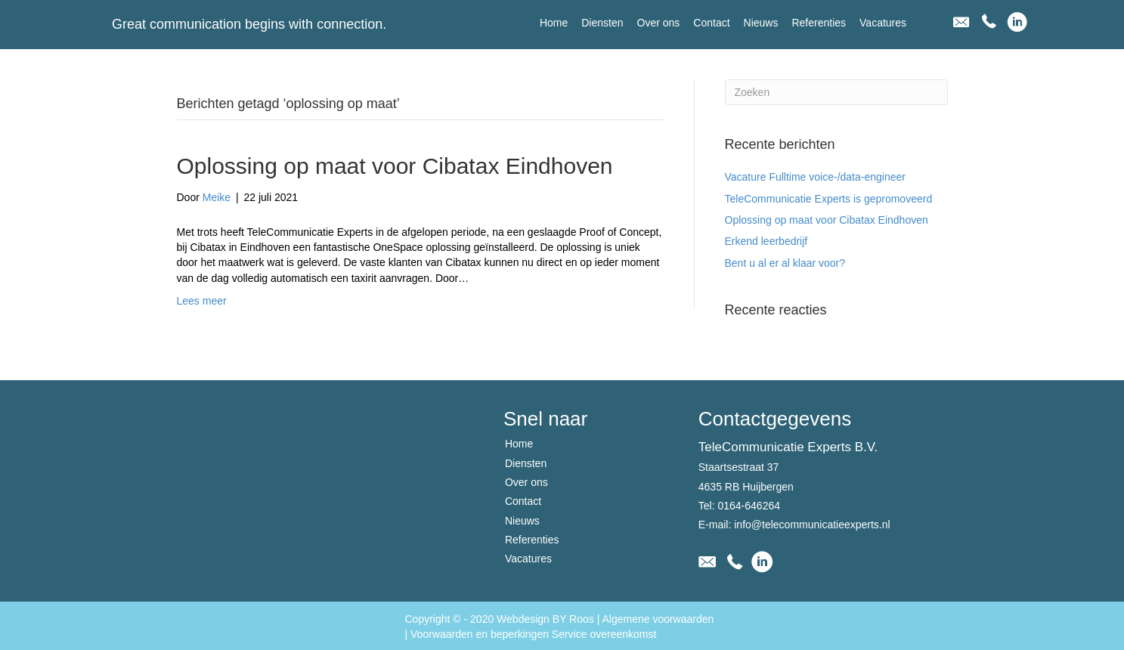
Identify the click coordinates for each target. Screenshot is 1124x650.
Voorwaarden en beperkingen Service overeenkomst (533, 634)
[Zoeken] (836, 92)
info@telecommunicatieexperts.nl (812, 524)
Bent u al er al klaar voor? (785, 263)
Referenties (532, 540)
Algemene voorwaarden (658, 619)
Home (519, 444)
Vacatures (528, 558)
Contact (523, 501)
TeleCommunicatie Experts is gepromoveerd (829, 199)
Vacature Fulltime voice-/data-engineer (815, 177)
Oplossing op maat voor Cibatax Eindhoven (395, 165)
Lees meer (202, 301)
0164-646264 (748, 506)
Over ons (526, 482)
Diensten (526, 463)
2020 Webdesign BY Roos (532, 619)
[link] (554, 22)
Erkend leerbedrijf (766, 241)
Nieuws (522, 521)
